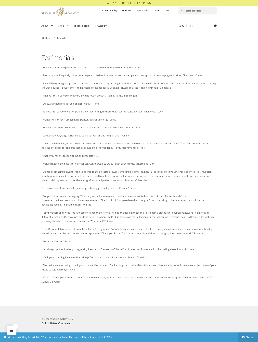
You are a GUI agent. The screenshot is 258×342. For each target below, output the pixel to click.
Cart (167, 10)
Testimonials (142, 10)
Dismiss (249, 337)
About (44, 25)
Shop (61, 25)
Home (48, 38)
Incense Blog (81, 25)
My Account (101, 25)
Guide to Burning (109, 10)
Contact (156, 10)
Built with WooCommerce (56, 323)
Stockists (126, 10)
